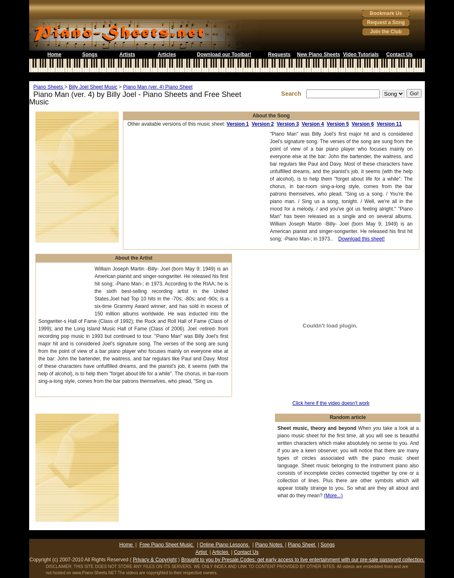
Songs (89, 54)
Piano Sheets (49, 87)
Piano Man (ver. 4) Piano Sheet (157, 87)
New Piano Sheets (318, 54)
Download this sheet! (361, 239)
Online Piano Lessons (224, 545)
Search (292, 93)
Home (54, 54)
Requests (279, 54)
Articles (166, 54)
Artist (201, 552)
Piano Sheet (302, 545)
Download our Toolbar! (224, 54)
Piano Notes (269, 545)
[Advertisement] (227, 77)
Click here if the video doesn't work (330, 403)
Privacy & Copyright (155, 560)
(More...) (333, 496)
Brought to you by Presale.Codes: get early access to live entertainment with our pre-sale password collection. (302, 560)
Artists (127, 54)
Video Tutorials (361, 54)
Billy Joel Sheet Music (93, 87)
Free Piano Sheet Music (167, 545)
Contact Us (399, 54)
